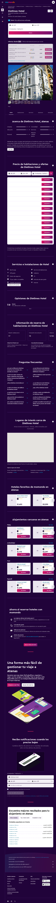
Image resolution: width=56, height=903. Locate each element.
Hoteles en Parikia (13, 813)
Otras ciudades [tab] (14, 787)
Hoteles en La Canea (14, 807)
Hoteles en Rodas (13, 800)
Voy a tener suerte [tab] (25, 787)
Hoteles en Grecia (29, 6)
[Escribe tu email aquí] (32, 755)
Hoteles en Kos (12, 805)
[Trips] (2, 17)
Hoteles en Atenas (46, 6)
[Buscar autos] (2, 13)
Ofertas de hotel (11, 6)
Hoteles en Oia (12, 803)
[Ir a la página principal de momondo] (10, 2)
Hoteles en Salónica (13, 809)
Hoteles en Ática (38, 6)
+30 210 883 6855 (12, 18)
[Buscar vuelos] (2, 6)
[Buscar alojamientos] (2, 9)
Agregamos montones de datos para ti (31, 834)
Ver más (51, 494)
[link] (23, 505)
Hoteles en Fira (12, 796)
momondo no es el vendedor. (31, 831)
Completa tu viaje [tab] (36, 787)
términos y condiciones (30, 765)
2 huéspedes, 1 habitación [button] (16, 29)
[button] (2, 2)
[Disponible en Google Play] (46, 850)
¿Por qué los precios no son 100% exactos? (31, 836)
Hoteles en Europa (20, 6)
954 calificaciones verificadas (22, 20)
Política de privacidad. (44, 765)
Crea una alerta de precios (32, 606)
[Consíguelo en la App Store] (46, 854)
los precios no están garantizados (42, 826)
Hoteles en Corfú (13, 798)
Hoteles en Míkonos (13, 794)
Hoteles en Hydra (13, 811)
